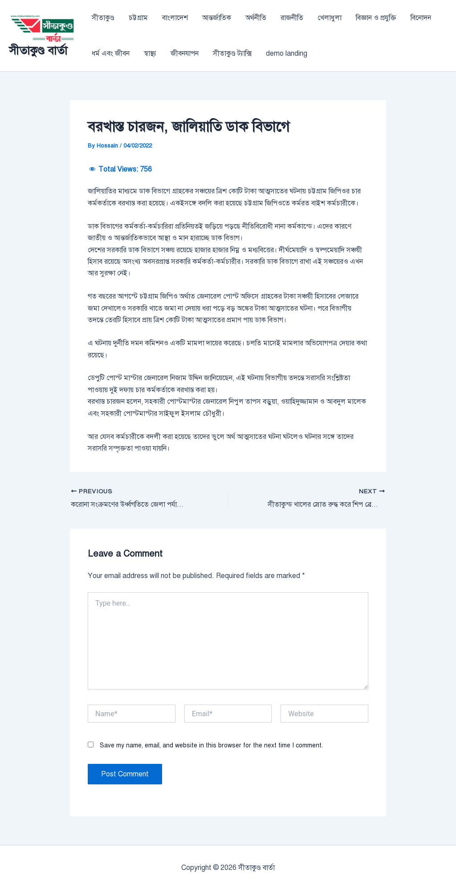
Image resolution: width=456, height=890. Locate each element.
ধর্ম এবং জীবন (111, 53)
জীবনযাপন (185, 53)
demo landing (286, 53)
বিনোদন (421, 17)
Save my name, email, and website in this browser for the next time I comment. (211, 745)
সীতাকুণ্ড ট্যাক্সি (232, 53)
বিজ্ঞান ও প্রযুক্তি (376, 17)
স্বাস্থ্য (150, 53)
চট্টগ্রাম (138, 17)
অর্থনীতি (255, 17)
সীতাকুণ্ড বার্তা (38, 50)
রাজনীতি (292, 17)
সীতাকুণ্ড (103, 17)
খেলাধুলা (330, 17)
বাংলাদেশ (175, 17)
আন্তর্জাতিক (216, 17)
